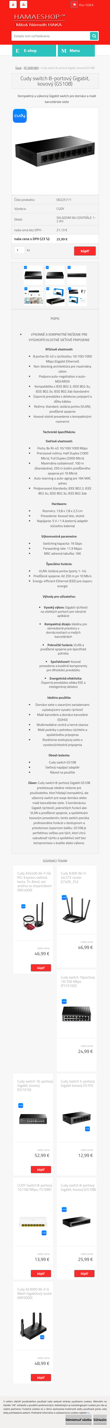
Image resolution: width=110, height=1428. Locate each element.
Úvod (18, 68)
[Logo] (40, 20)
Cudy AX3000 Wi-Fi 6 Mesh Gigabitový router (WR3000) (34, 1293)
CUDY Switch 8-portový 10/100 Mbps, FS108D (34, 1187)
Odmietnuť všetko (79, 1419)
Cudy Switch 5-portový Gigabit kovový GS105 (78, 1083)
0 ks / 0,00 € (86, 5)
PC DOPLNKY (31, 68)
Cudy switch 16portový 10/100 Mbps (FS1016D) (78, 981)
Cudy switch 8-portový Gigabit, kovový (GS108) (78, 1187)
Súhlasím (100, 1419)
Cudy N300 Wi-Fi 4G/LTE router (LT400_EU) (73, 877)
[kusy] (19, 250)
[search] (94, 36)
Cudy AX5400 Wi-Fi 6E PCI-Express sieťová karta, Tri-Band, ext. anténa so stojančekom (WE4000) (34, 881)
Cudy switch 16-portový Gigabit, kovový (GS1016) (35, 1085)
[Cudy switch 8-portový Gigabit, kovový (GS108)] (55, 109)
